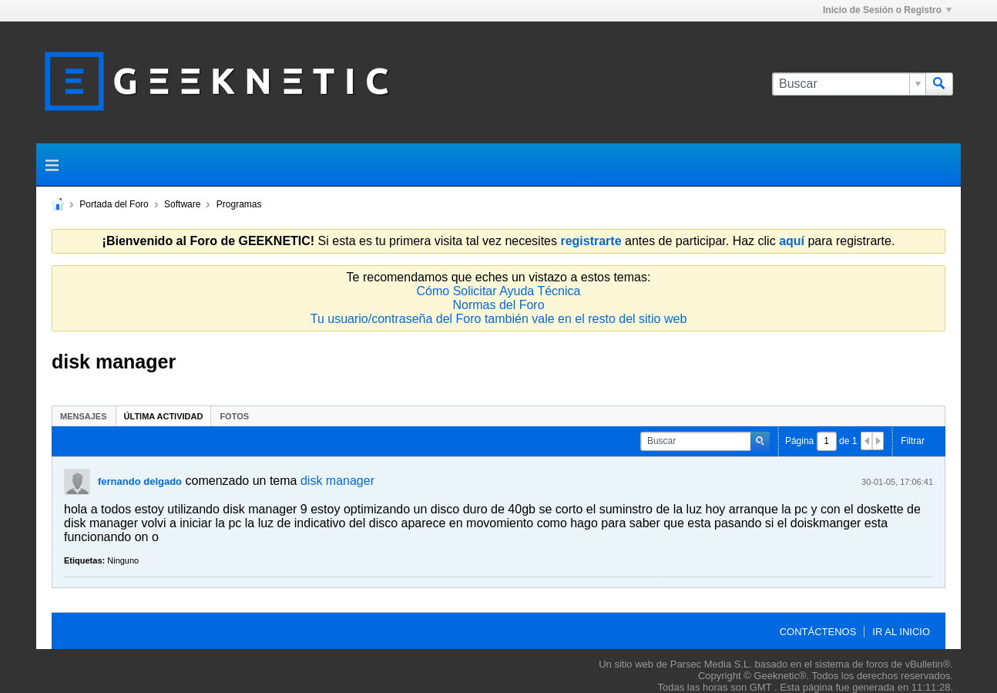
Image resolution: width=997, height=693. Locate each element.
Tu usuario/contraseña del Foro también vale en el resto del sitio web (499, 318)
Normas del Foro (498, 304)
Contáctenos (818, 631)
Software (182, 204)
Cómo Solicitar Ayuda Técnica (499, 291)
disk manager (337, 480)
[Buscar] (848, 84)
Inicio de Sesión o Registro (887, 10)
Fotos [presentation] (234, 416)
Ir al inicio (901, 631)
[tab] (84, 415)
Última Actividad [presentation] (163, 416)
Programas (239, 204)
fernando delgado (140, 481)
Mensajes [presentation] (83, 416)
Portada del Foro (113, 204)
